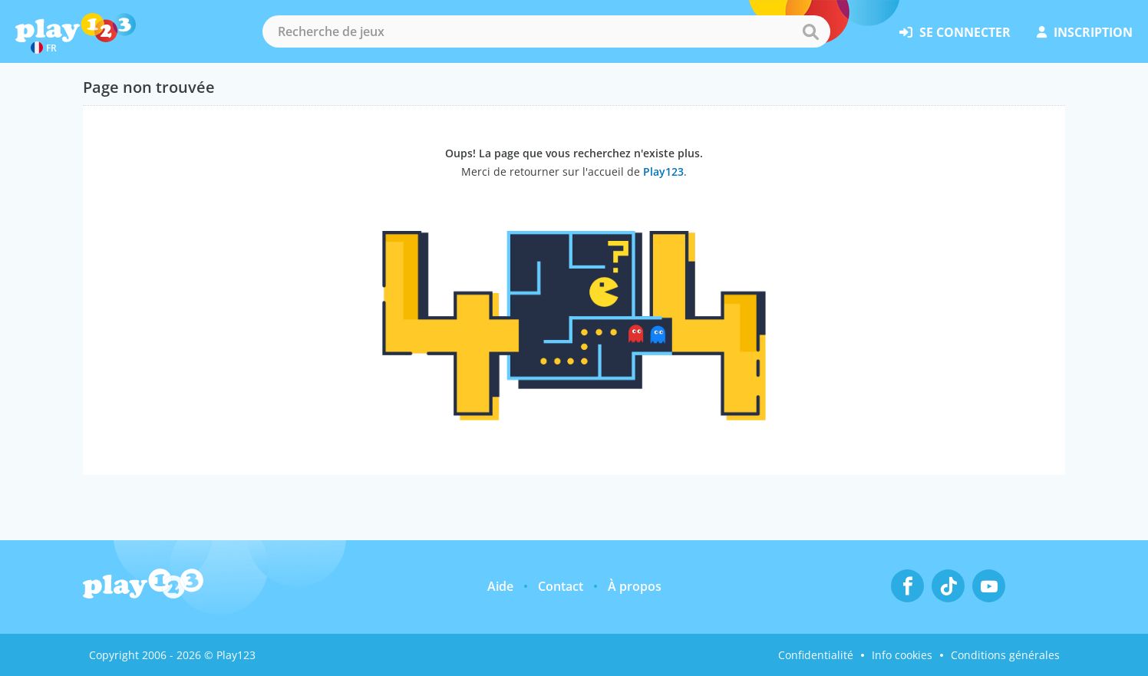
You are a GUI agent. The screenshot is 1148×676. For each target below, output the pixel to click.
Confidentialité (815, 655)
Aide (500, 586)
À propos (634, 586)
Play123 (663, 171)
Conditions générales (1005, 655)
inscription (1085, 32)
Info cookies (902, 655)
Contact (560, 586)
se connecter (955, 32)
